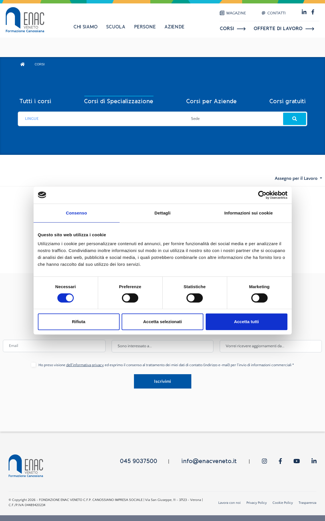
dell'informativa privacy (85, 365)
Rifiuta (78, 321)
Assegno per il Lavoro (297, 178)
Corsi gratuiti (287, 101)
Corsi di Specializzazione (118, 101)
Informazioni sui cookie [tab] (248, 212)
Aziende (174, 27)
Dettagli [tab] (163, 212)
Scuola (115, 27)
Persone (145, 27)
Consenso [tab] (76, 212)
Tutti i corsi (35, 101)
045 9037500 (138, 461)
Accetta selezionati (162, 321)
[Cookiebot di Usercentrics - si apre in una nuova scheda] (262, 195)
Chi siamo (85, 27)
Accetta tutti (246, 321)
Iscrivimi (162, 381)
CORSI (40, 64)
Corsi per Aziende (211, 101)
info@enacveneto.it (209, 461)
